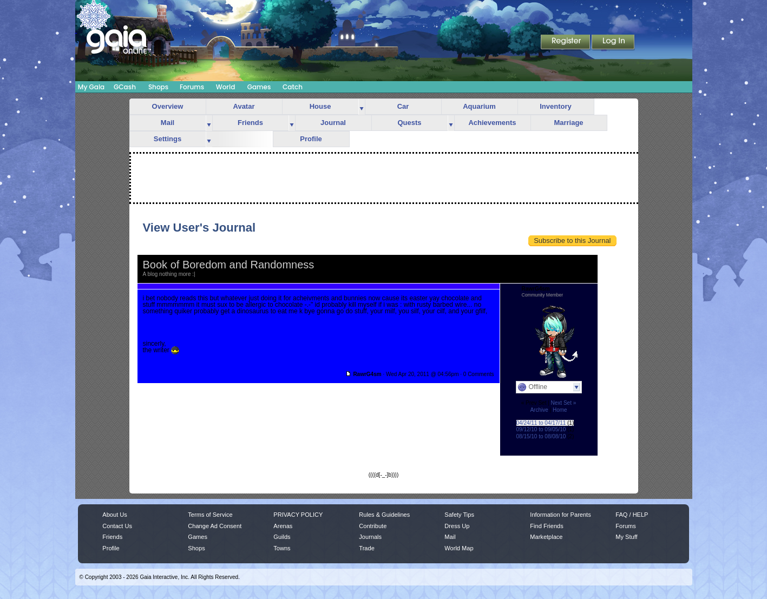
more (361, 107)
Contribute (372, 526)
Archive (539, 410)
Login (613, 43)
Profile (311, 139)
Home (560, 410)
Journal (333, 123)
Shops (158, 86)
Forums (192, 86)
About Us (114, 514)
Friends (250, 123)
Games (259, 86)
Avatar (244, 106)
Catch (293, 86)
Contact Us (117, 526)
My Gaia (91, 86)
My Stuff (626, 537)
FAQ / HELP (631, 514)
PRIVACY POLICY (298, 514)
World (225, 86)
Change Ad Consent (214, 526)
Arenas (282, 526)
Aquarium (479, 106)
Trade (366, 548)
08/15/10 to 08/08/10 (541, 436)
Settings (167, 139)
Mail (167, 123)
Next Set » (563, 403)
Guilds (281, 537)
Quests (409, 123)
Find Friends (546, 526)
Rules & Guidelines (384, 514)
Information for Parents (560, 514)
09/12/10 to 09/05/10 (541, 429)
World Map (458, 548)
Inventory (556, 106)
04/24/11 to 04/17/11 (541, 423)
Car (403, 106)
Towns (281, 548)
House (320, 106)
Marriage (568, 123)
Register (566, 43)
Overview (167, 106)
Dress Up (456, 526)
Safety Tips (459, 514)
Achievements (492, 123)
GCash (125, 86)
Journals (370, 537)
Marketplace (546, 537)
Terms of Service (210, 514)
